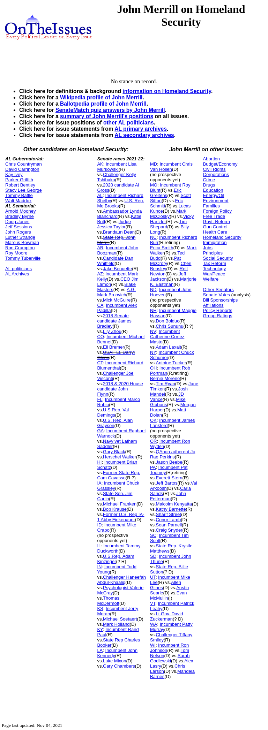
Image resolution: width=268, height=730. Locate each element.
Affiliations (213, 305)
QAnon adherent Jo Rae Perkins (172, 454)
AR (100, 247)
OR (153, 441)
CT (100, 362)
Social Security (218, 258)
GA (100, 430)
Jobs (208, 247)
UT (153, 577)
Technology (214, 268)
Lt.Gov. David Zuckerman (166, 616)
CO (100, 336)
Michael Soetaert (120, 619)
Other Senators (218, 289)
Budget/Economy (220, 164)
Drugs (209, 185)
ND (153, 289)
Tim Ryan (165, 383)
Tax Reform (214, 263)
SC (153, 535)
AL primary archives (140, 129)
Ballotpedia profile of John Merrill (103, 104)
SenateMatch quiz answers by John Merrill (110, 110)
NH (153, 310)
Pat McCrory (165, 261)
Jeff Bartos (167, 483)
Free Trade (214, 216)
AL (100, 195)
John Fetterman (168, 496)
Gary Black (114, 451)
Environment (216, 200)
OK (153, 420)
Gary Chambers (119, 666)
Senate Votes (216, 294)
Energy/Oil (213, 195)
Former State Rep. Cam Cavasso (118, 475)
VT (152, 603)
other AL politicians (128, 123)
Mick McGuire (117, 300)
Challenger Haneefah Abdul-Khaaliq (121, 580)
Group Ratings (217, 315)
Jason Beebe (169, 462)
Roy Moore (16, 253)
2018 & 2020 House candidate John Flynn (120, 389)
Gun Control (215, 226)
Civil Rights (214, 169)
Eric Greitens (165, 193)
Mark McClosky (168, 213)
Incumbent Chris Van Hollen (171, 166)
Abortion (211, 158)
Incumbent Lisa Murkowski (116, 166)
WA (153, 624)
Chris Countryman (23, 164)
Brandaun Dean (119, 232)
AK (100, 164)
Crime (209, 179)
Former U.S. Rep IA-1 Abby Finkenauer (120, 517)
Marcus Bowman (22, 242)
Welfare (211, 279)
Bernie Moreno (165, 378)
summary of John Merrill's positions (106, 116)
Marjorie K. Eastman (173, 281)
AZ (100, 273)
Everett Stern (169, 477)
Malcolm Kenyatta (174, 504)
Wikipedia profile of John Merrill (101, 97)
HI (99, 462)
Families (211, 205)
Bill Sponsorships (220, 300)
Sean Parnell (169, 524)
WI (153, 645)
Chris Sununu (170, 326)
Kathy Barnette (171, 509)
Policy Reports (217, 310)
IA (99, 483)
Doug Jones (17, 221)
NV (153, 331)
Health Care (215, 232)
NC (153, 237)
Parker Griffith (19, 179)
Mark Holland (116, 624)
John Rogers (18, 232)
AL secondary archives (144, 135)
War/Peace (214, 273)
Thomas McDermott (108, 600)
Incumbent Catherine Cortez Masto (167, 336)
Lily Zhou (112, 331)
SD (153, 556)
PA (153, 467)
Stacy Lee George (23, 190)
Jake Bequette (117, 268)
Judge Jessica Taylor (114, 224)
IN (99, 566)
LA (100, 650)
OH (153, 368)
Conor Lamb (168, 519)
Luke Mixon (114, 660)
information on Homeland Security (166, 91)
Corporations (216, 174)
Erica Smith (161, 247)
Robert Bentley (20, 185)
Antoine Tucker (171, 362)
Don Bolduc (167, 321)
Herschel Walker (119, 456)
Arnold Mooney (20, 211)
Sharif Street (168, 514)
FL (99, 399)
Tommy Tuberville (22, 258)
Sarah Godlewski (169, 658)
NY (153, 352)
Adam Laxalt (168, 347)
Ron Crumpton (20, 247)
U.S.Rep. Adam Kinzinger (115, 559)
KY (100, 629)
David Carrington (22, 169)
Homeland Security (222, 237)
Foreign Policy (217, 211)
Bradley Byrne (19, 216)
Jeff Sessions (18, 226)
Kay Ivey (14, 174)
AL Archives (17, 273)
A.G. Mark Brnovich (116, 292)
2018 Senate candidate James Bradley (114, 321)
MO (153, 185)
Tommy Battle (19, 195)
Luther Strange (20, 237)
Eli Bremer (113, 347)
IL (99, 545)
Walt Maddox (18, 200)
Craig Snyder (169, 530)
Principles (213, 253)
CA (100, 305)
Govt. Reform (216, 221)
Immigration (215, 242)
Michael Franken (119, 504)
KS (100, 608)
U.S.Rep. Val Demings (113, 412)
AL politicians (18, 268)
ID (99, 524)
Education (213, 190)
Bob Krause (115, 509)
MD (153, 164)
